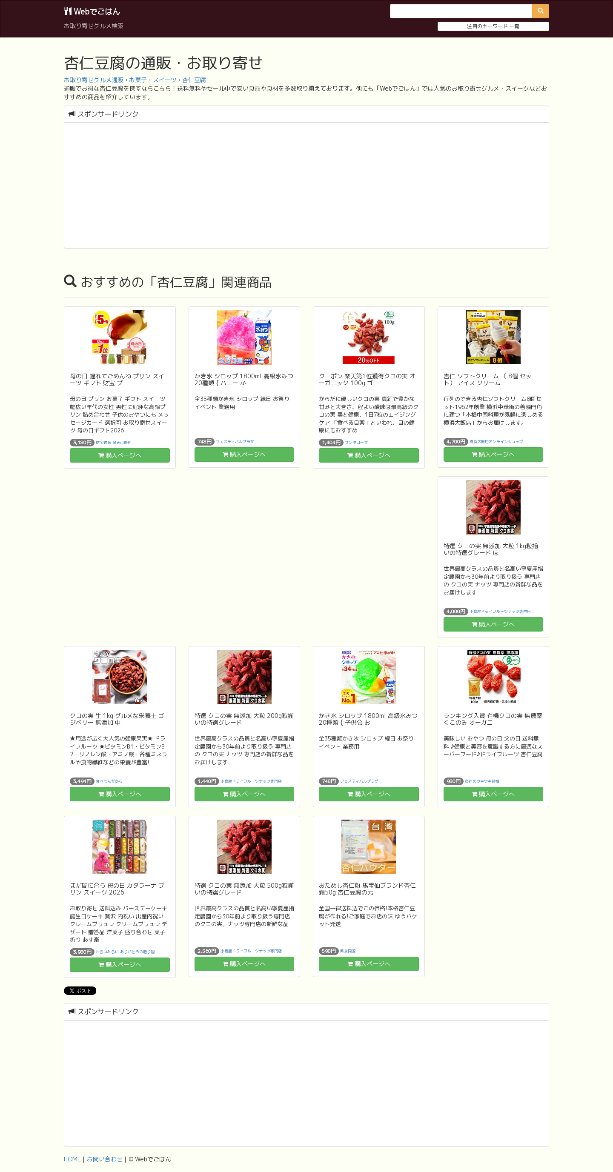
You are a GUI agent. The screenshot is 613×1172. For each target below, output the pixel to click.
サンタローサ (356, 442)
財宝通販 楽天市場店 (114, 442)
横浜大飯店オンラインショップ (496, 441)
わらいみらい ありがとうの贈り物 (125, 952)
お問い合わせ (105, 1159)
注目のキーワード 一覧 (493, 26)
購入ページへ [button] (119, 455)
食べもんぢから (109, 781)
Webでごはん (92, 11)
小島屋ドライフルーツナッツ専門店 (500, 611)
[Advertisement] (306, 186)
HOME (72, 1159)
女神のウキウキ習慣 (482, 781)
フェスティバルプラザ (235, 441)
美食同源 (347, 951)
